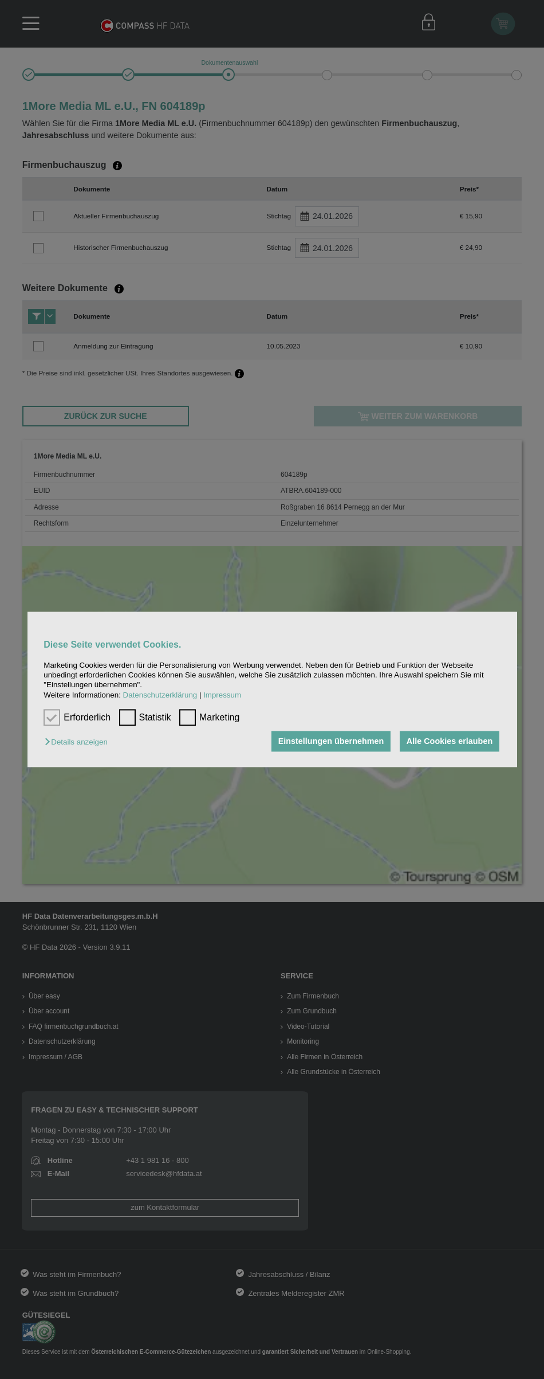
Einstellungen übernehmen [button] (331, 741)
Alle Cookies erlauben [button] (449, 741)
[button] (79, 742)
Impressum (222, 695)
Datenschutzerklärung (160, 695)
